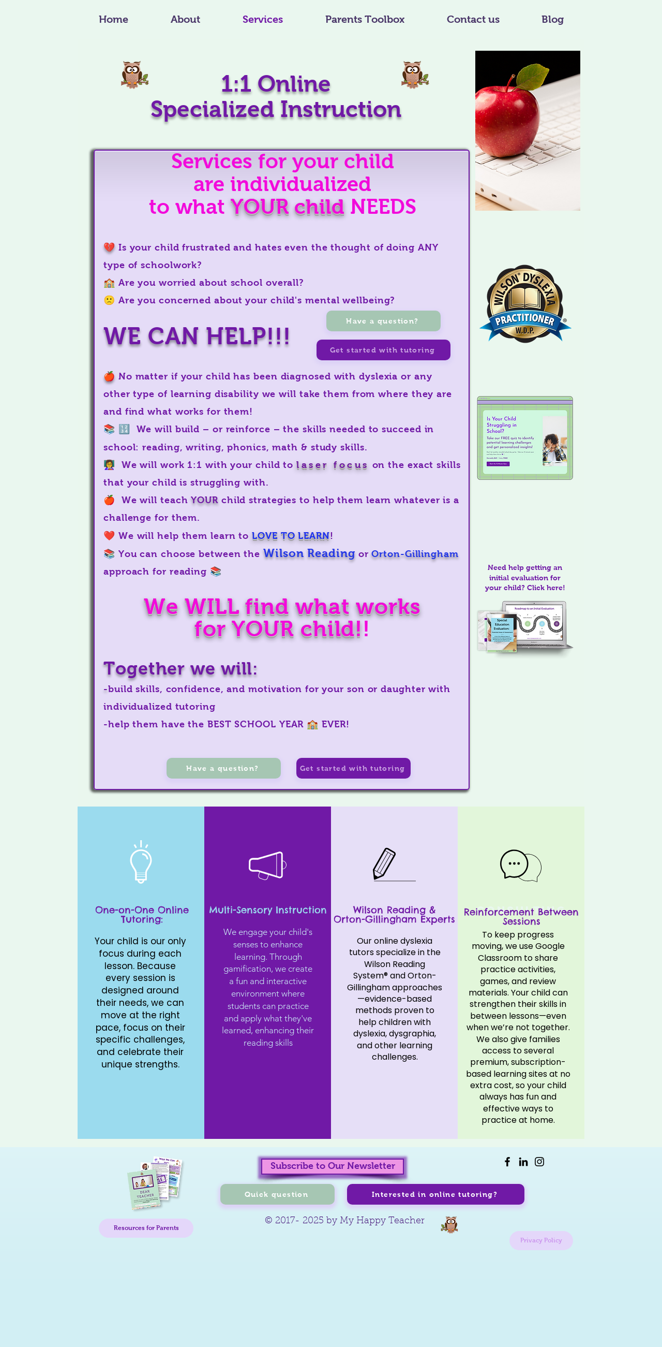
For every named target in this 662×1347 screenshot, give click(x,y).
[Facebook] (507, 1161)
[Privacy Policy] (541, 1240)
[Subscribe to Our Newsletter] (332, 1167)
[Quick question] (277, 1194)
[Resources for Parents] (146, 1228)
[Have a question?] (224, 768)
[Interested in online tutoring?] (435, 1194)
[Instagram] (539, 1161)
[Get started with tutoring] (353, 768)
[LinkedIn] (523, 1161)
